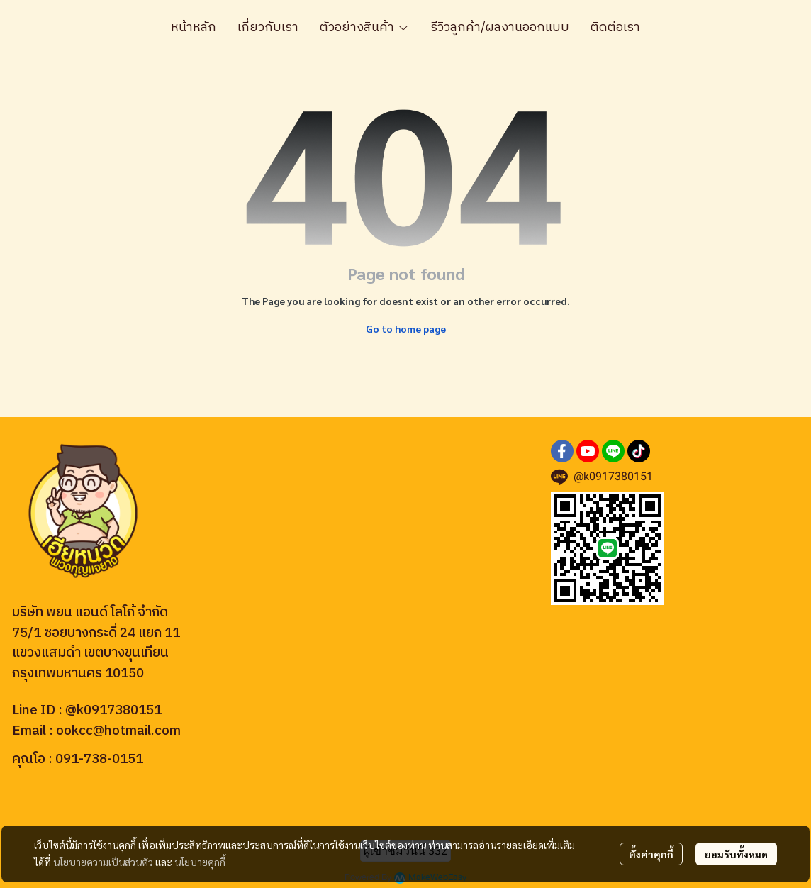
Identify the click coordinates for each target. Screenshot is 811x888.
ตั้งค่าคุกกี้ (651, 854)
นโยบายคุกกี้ (199, 861)
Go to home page (406, 328)
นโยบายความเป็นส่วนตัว (103, 861)
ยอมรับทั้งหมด (736, 854)
